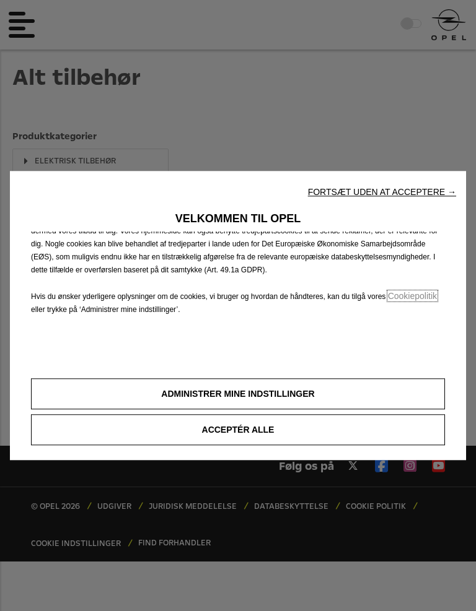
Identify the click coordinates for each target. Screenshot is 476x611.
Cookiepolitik (412, 296)
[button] (382, 192)
